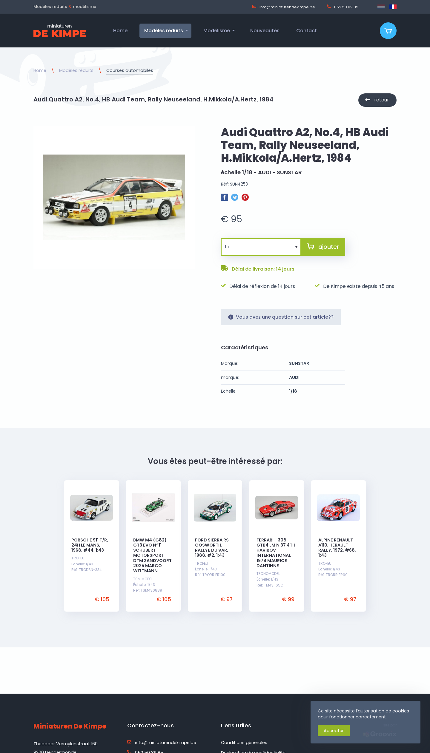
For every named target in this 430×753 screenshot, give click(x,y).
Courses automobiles (129, 70)
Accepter (334, 731)
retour (381, 99)
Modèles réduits (76, 70)
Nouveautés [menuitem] (265, 30)
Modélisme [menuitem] (216, 30)
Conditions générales (244, 743)
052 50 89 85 (342, 6)
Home (39, 70)
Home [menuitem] (120, 30)
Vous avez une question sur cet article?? (281, 317)
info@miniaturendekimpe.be (283, 6)
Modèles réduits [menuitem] (163, 30)
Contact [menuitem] (306, 30)
